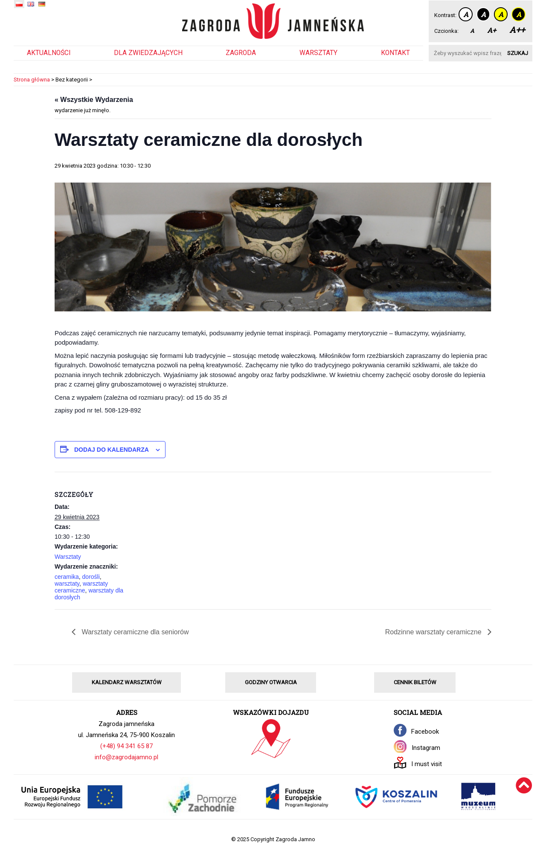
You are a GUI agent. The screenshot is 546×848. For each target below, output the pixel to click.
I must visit (426, 764)
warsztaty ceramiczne (81, 587)
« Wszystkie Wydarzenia (94, 99)
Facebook (425, 731)
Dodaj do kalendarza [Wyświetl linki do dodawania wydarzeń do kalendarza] (111, 449)
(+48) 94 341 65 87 (126, 746)
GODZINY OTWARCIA (271, 682)
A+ (491, 30)
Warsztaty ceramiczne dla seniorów (134, 632)
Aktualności (48, 53)
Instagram (426, 748)
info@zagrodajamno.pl (126, 757)
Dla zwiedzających (148, 53)
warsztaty (67, 583)
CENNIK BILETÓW (415, 682)
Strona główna (32, 79)
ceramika (67, 576)
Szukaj (517, 53)
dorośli (91, 576)
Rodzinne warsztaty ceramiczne (434, 632)
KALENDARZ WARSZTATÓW (127, 682)
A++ (517, 29)
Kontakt (395, 53)
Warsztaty (318, 53)
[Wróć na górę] (524, 796)
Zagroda (241, 53)
